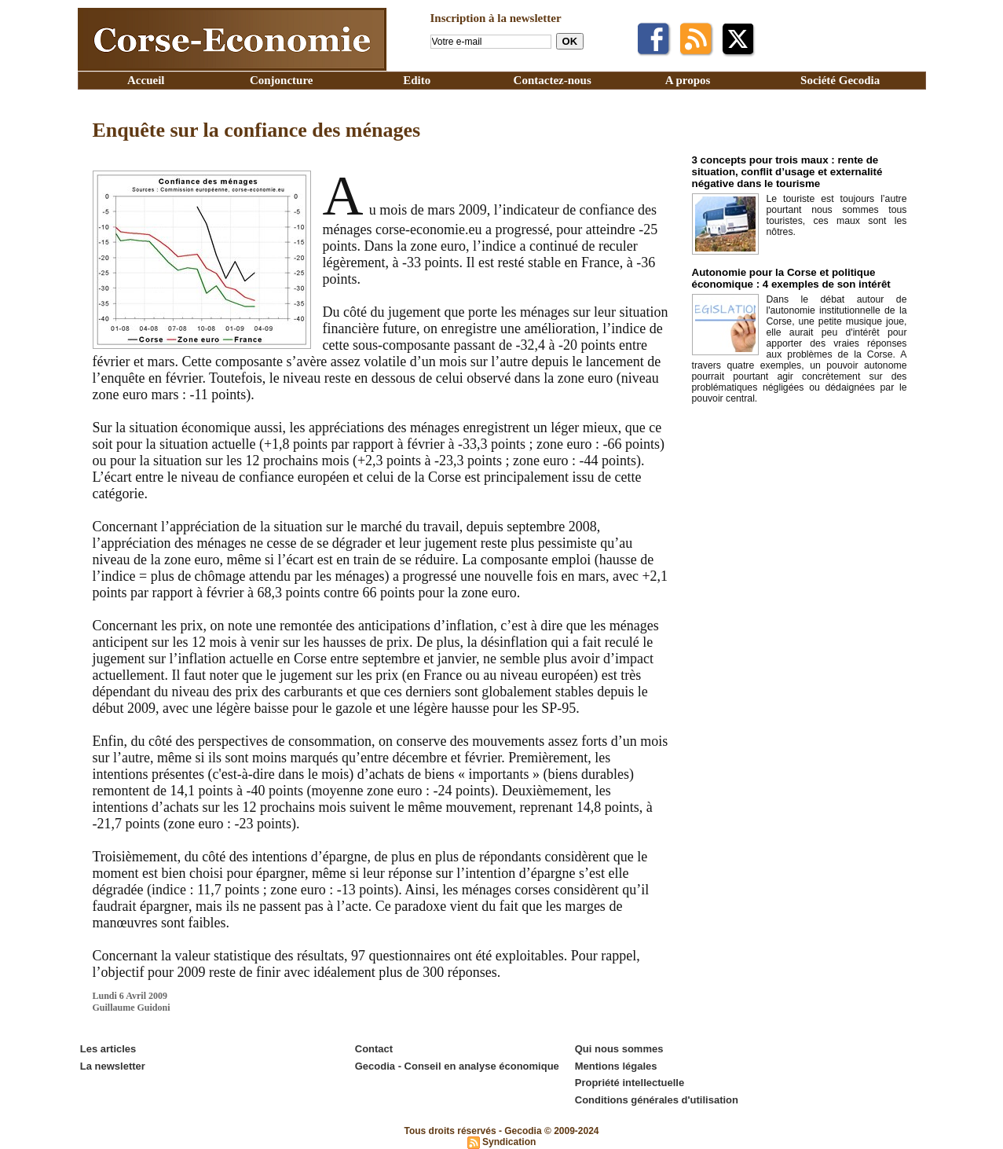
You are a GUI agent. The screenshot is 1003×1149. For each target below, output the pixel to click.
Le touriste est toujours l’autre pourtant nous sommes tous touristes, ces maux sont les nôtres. (837, 215)
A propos (688, 80)
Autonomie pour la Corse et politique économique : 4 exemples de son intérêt (789, 278)
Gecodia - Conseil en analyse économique (457, 1065)
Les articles (108, 1049)
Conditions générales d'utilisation (656, 1098)
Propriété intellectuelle (629, 1082)
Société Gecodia (840, 80)
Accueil (145, 80)
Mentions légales (616, 1065)
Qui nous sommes (619, 1049)
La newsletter (112, 1065)
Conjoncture (281, 80)
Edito (416, 80)
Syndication (509, 1140)
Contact (374, 1049)
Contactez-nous (552, 80)
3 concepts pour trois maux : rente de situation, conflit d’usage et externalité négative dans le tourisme (785, 171)
